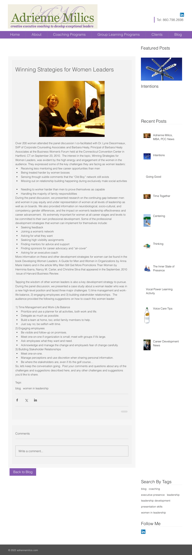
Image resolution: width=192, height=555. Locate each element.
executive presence (153, 494)
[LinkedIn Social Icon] (182, 15)
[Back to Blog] (23, 472)
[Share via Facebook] (17, 400)
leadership (173, 494)
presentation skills (151, 506)
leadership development (155, 500)
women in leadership (35, 388)
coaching (154, 488)
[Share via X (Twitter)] (26, 400)
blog (18, 388)
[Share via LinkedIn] (35, 400)
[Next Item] (176, 69)
